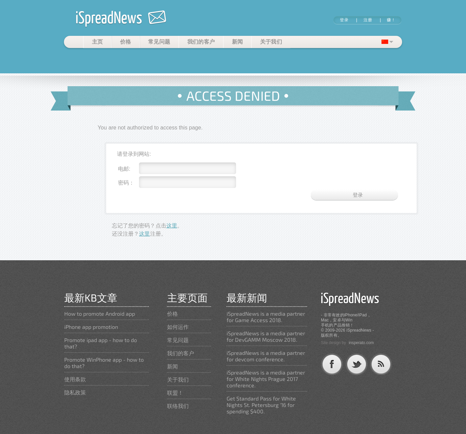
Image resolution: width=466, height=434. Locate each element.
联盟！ (175, 392)
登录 (344, 20)
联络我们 (178, 406)
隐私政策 (75, 392)
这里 (171, 225)
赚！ (391, 20)
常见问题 (159, 42)
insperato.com (361, 342)
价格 (125, 42)
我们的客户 (201, 42)
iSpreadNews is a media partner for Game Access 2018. (266, 316)
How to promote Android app (99, 313)
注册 (368, 20)
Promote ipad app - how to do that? (100, 343)
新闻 (237, 42)
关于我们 (271, 42)
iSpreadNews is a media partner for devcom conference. (266, 355)
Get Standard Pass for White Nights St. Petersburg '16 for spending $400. (261, 404)
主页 (97, 42)
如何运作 (178, 326)
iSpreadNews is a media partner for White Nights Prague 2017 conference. (266, 378)
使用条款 (75, 379)
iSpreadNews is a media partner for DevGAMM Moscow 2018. (266, 336)
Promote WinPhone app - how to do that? (104, 362)
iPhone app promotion (91, 326)
